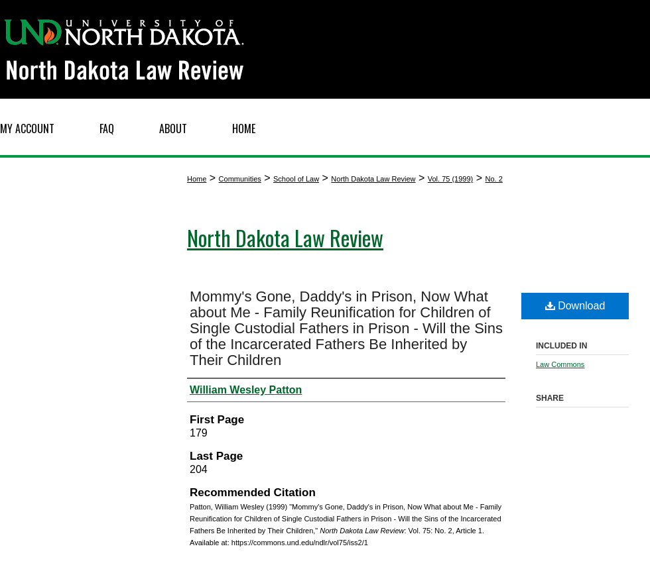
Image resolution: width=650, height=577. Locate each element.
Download (575, 305)
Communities (240, 179)
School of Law (296, 179)
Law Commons (560, 364)
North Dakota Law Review (373, 179)
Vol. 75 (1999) (451, 179)
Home (196, 179)
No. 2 (493, 179)
